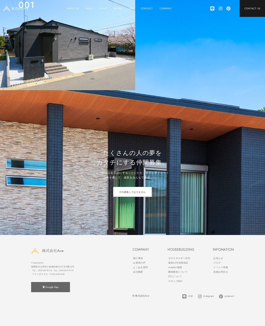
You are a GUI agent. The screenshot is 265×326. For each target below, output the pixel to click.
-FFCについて (174, 276)
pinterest (226, 296)
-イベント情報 (220, 267)
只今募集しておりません (132, 192)
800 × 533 (5, 94)
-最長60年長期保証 (177, 262)
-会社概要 (137, 272)
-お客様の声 (138, 262)
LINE (187, 296)
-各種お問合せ (220, 272)
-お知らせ (218, 258)
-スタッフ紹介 (175, 281)
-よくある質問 (140, 267)
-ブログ (217, 262)
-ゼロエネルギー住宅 (178, 258)
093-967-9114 (45, 270)
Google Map (50, 287)
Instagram (206, 296)
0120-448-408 (57, 274)
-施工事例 (137, 258)
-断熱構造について (177, 272)
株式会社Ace (47, 250)
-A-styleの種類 (174, 267)
